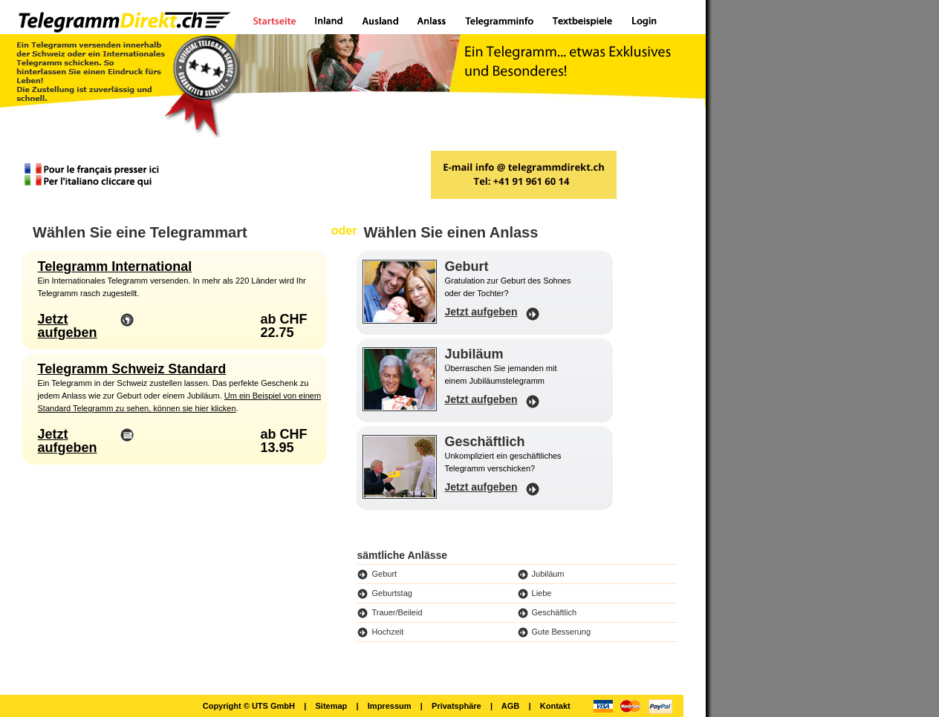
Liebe (542, 593)
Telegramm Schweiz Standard (132, 368)
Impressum (390, 705)
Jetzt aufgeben (67, 326)
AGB (510, 705)
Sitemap (331, 705)
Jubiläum (548, 573)
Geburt (384, 573)
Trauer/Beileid (396, 612)
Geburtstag (391, 593)
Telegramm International (115, 266)
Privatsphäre (456, 705)
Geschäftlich (554, 612)
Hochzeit (387, 631)
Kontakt (555, 705)
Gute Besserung (561, 631)
